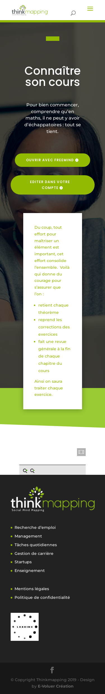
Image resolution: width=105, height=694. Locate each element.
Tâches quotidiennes (36, 544)
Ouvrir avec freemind (50, 160)
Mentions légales (32, 588)
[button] (81, 452)
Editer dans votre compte (50, 184)
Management (28, 536)
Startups (23, 561)
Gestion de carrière (34, 553)
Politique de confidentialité (42, 597)
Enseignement (30, 570)
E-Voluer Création (56, 686)
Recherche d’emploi (35, 527)
